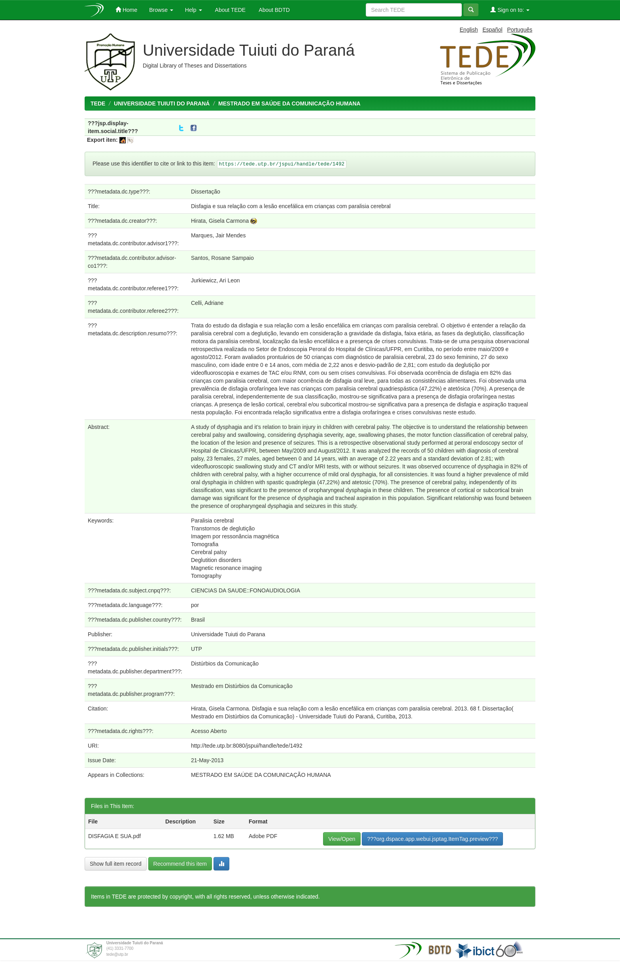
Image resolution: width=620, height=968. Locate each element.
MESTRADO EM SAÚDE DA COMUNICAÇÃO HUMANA (289, 103)
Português (519, 29)
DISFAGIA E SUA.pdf (114, 836)
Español (492, 29)
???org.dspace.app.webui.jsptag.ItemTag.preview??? (432, 839)
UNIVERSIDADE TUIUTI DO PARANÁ (162, 103)
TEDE (98, 103)
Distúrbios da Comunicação (225, 663)
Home (126, 9)
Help (193, 10)
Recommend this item (180, 864)
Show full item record (116, 864)
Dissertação (205, 191)
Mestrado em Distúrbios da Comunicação (242, 686)
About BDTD (273, 10)
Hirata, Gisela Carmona (220, 221)
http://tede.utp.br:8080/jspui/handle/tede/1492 (246, 745)
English (469, 29)
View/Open (341, 839)
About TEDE (230, 10)
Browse (161, 10)
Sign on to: (509, 9)
